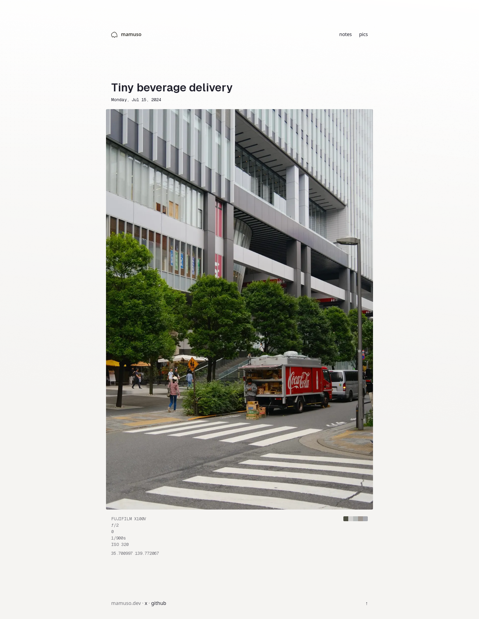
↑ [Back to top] (366, 603)
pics (363, 34)
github (158, 603)
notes (345, 34)
